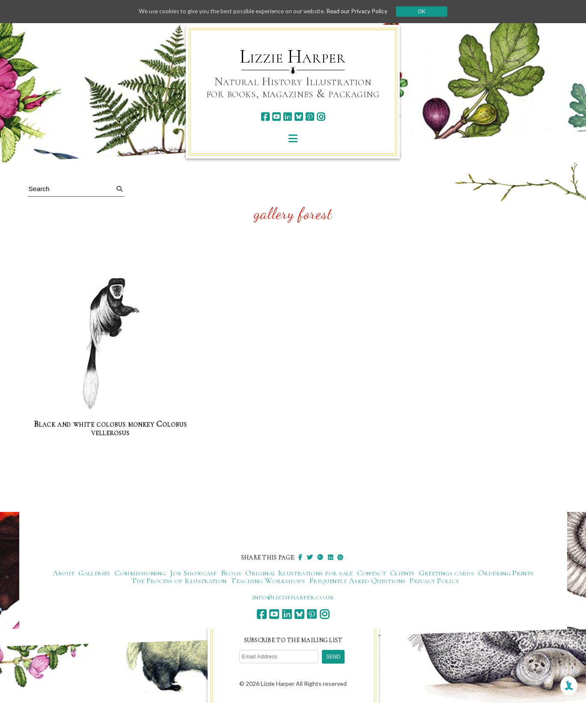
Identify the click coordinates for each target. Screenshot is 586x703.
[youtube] (276, 117)
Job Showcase (193, 573)
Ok (426, 12)
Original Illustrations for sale (298, 573)
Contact (371, 573)
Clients (402, 573)
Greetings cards (446, 573)
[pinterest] (310, 117)
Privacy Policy (434, 581)
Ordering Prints (505, 573)
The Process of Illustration (179, 581)
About (63, 573)
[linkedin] (287, 117)
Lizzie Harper (292, 56)
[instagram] (321, 117)
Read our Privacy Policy (361, 11)
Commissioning (140, 573)
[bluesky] (298, 117)
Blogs (231, 573)
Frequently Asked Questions (357, 581)
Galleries (94, 573)
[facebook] (265, 117)
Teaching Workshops (267, 581)
